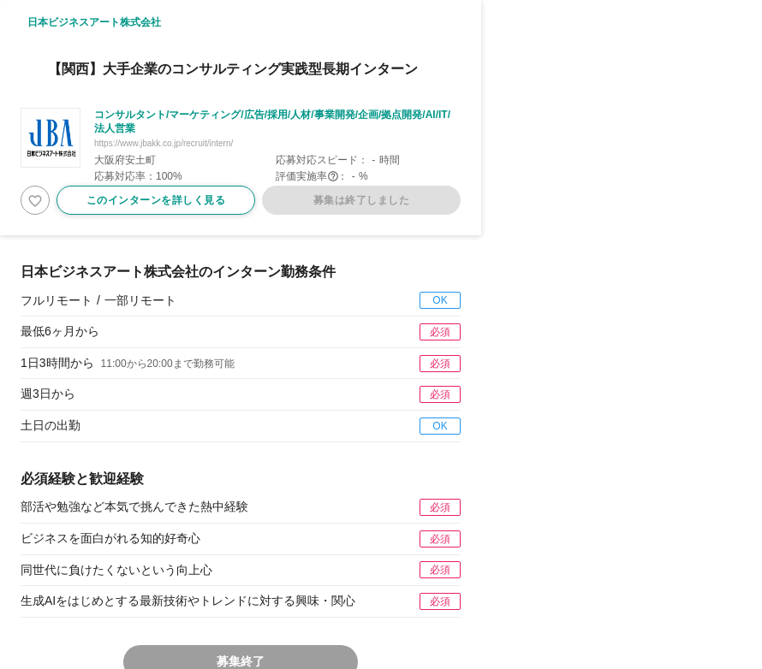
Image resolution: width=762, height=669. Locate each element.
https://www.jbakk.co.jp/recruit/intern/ (163, 143)
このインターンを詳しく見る (156, 200)
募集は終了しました (361, 200)
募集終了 (241, 661)
